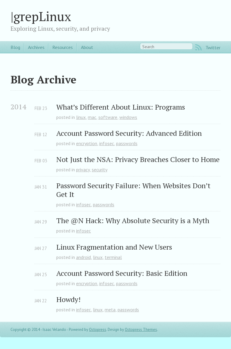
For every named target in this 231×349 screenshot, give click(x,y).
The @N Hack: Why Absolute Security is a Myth (132, 220)
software (107, 117)
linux (81, 117)
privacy (83, 170)
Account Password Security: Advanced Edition (129, 133)
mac (92, 117)
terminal (113, 257)
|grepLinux (41, 16)
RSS (198, 47)
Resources (62, 47)
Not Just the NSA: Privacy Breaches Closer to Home (138, 159)
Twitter (212, 48)
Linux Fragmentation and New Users (114, 247)
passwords (126, 143)
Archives (36, 47)
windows (128, 117)
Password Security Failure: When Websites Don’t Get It (134, 190)
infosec (106, 143)
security (99, 170)
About (87, 47)
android (83, 257)
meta (110, 310)
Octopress (97, 329)
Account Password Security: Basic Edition (121, 273)
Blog (15, 47)
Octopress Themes (141, 329)
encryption (86, 143)
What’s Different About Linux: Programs (120, 107)
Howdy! (68, 299)
